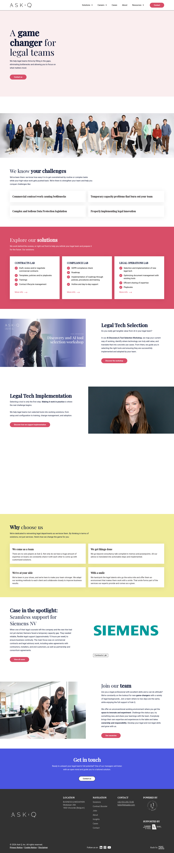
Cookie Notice (30, 847)
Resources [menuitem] (136, 5)
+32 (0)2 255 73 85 (125, 802)
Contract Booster (100, 806)
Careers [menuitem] (101, 5)
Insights (96, 819)
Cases (95, 823)
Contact (96, 828)
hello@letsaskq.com (126, 805)
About (95, 815)
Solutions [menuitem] (86, 5)
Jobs (95, 811)
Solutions (97, 802)
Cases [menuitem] (114, 5)
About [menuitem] (124, 5)
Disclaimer (43, 847)
